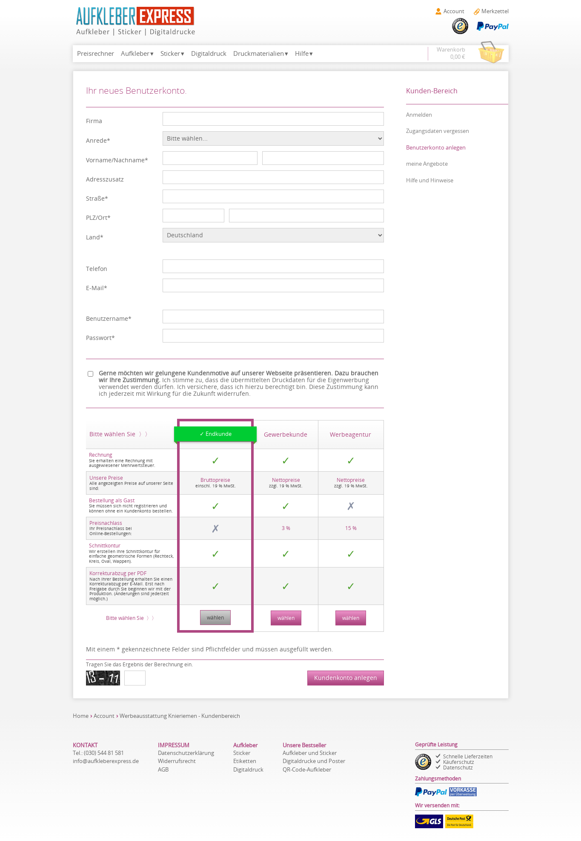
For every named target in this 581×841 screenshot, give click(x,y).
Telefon (96, 269)
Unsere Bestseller (304, 745)
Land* (94, 237)
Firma (94, 121)
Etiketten (244, 761)
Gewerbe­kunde (285, 434)
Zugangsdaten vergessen (437, 131)
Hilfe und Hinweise (429, 180)
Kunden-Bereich (432, 90)
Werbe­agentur (350, 434)
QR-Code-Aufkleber (307, 769)
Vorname (99, 160)
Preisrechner (95, 53)
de (106, 761)
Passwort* (100, 338)
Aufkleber (135, 53)
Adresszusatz (105, 179)
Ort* (104, 218)
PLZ (91, 218)
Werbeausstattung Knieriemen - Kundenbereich (180, 716)
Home (81, 716)
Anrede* (98, 140)
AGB (163, 769)
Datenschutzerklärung (186, 753)
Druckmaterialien (258, 53)
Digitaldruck (208, 53)
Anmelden (419, 114)
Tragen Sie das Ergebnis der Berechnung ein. (139, 664)
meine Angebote (427, 163)
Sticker (170, 53)
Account (104, 716)
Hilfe (302, 53)
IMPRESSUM (173, 745)
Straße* (97, 198)
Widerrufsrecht (177, 761)
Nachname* (131, 160)
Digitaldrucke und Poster (314, 761)
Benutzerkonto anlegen (436, 147)
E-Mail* (96, 288)
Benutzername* (109, 319)
